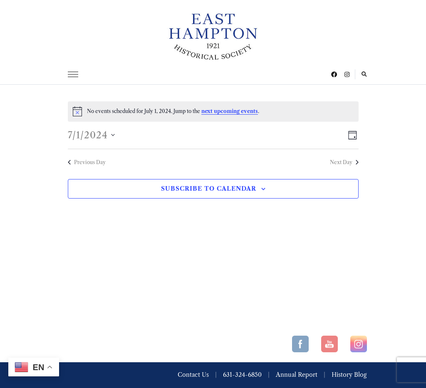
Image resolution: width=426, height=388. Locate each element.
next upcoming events (229, 111)
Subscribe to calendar (208, 188)
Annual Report (296, 374)
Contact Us (193, 374)
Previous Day (87, 162)
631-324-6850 (242, 374)
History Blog (349, 374)
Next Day (344, 162)
